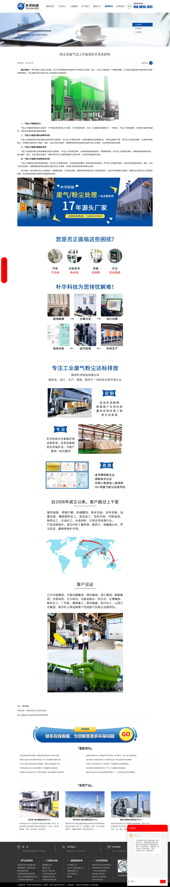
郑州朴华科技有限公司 (83, 885)
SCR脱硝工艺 (72, 865)
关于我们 (85, 6)
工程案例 (74, 6)
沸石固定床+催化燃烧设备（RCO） (28, 865)
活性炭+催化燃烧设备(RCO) (27, 877)
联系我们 (121, 6)
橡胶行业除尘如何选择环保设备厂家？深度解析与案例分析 (40, 760)
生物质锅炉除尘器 (48, 877)
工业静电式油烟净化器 (25, 879)
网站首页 (50, 6)
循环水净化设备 (97, 879)
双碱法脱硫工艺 (72, 871)
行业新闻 (138, 25)
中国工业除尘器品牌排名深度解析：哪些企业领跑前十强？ (40, 764)
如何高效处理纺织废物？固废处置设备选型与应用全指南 (39, 755)
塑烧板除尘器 (47, 865)
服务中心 (97, 6)
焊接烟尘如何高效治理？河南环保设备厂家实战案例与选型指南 (42, 772)
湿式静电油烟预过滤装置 (26, 874)
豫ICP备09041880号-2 (58, 885)
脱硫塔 (69, 877)
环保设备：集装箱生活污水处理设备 (31, 710)
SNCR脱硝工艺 (72, 874)
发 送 (163, 881)
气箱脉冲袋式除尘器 (49, 879)
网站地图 (95, 885)
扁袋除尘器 (46, 868)
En (129, 6)
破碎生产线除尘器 (48, 871)
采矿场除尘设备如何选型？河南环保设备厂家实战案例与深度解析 (109, 760)
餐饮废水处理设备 (98, 874)
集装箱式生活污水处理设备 (101, 865)
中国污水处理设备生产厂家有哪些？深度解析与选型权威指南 (107, 764)
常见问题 (138, 28)
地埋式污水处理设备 (99, 877)
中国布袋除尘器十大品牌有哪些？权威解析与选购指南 (39, 768)
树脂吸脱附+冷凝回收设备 (26, 868)
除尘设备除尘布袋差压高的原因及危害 (32, 715)
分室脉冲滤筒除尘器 (49, 874)
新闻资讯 (109, 6)
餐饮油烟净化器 (22, 871)
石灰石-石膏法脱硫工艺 (75, 868)
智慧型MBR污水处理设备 (101, 868)
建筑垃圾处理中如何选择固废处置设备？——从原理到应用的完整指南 (110, 772)
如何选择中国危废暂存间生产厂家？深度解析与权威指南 (105, 768)
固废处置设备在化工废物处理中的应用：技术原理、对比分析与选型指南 (111, 755)
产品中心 (62, 6)
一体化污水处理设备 (99, 871)
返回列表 (145, 63)
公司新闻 (138, 32)
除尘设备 (24, 70)
